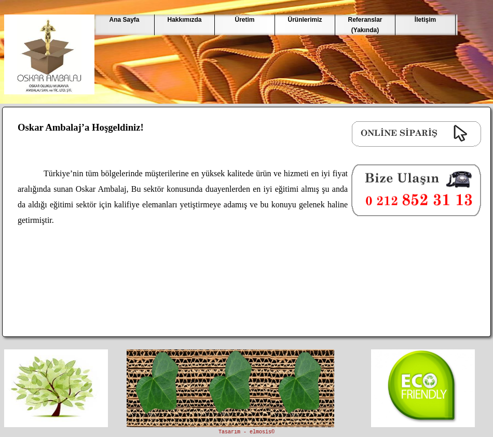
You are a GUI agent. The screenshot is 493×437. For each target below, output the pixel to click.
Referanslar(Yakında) (365, 25)
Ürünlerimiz (304, 19)
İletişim (425, 19)
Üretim (244, 19)
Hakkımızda (184, 19)
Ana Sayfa (124, 19)
